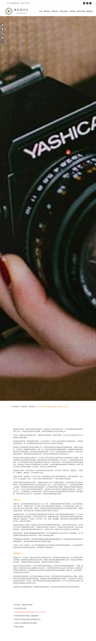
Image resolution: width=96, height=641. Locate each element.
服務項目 (55, 11)
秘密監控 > (33, 406)
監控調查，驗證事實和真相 (22, 605)
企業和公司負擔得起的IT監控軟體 (25, 623)
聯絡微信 (89, 11)
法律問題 (72, 11)
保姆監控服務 (18, 626)
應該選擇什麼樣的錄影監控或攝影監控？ (27, 619)
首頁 (40, 11)
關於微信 (47, 11)
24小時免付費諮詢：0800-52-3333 (18, 3)
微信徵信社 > (16, 406)
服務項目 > (25, 406)
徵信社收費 (81, 11)
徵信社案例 (64, 11)
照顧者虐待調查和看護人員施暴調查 (25, 616)
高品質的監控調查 (19, 608)
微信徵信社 (67, 435)
